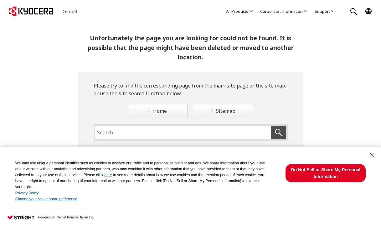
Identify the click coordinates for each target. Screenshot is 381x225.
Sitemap (225, 111)
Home (160, 111)
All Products (237, 11)
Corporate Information (281, 11)
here (108, 175)
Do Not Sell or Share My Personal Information (325, 173)
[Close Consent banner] (372, 155)
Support (322, 11)
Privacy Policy (27, 193)
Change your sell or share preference (46, 199)
